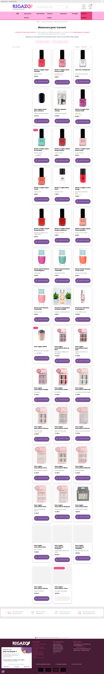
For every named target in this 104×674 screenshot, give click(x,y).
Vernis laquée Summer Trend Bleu (62, 269)
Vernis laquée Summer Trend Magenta (41, 269)
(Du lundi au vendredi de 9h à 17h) (82, 648)
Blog (54, 653)
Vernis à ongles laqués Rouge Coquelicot (62, 229)
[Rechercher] (52, 6)
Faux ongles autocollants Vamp (61, 388)
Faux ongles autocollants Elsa (40, 546)
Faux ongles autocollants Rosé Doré (81, 348)
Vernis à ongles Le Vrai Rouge (83, 188)
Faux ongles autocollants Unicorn (82, 427)
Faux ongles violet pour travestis (40, 110)
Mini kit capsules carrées (60, 110)
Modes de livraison (57, 645)
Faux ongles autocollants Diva (40, 505)
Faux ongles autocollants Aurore (41, 587)
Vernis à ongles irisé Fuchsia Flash (82, 110)
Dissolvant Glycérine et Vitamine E (82, 308)
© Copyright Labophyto (61, 664)
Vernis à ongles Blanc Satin (62, 188)
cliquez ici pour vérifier (64, 637)
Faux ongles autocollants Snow (40, 467)
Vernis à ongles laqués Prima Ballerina (82, 229)
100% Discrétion (57, 644)
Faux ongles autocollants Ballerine (82, 467)
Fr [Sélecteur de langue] (100, 1)
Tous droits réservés (76, 664)
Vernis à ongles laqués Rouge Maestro (41, 229)
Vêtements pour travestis (38, 657)
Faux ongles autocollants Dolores (41, 427)
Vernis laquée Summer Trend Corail (82, 269)
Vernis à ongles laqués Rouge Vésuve (62, 149)
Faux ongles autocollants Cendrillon (79, 547)
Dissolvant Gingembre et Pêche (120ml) (62, 308)
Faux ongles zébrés (40, 346)
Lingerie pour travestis (37, 651)
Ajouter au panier (42, 81)
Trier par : (77, 47)
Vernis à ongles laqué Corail (41, 188)
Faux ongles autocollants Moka (61, 467)
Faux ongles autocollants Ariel (81, 505)
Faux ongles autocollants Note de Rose (62, 348)
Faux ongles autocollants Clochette (59, 547)
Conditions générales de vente (43, 664)
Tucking (34, 656)
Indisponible (62, 598)
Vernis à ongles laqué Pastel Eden (41, 149)
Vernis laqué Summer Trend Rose (41, 308)
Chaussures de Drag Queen (39, 644)
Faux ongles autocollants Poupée (41, 388)
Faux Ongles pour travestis (42, 41)
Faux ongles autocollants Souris (61, 427)
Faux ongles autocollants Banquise (62, 505)
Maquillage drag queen (38, 653)
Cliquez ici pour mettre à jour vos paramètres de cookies (52, 673)
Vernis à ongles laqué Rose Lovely (82, 149)
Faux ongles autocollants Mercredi (82, 388)
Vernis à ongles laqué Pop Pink (41, 70)
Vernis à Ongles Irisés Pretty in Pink (62, 70)
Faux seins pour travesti (38, 647)
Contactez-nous (57, 651)
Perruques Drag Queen (38, 654)
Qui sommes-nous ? (58, 650)
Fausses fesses (36, 645)
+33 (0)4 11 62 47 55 (79, 647)
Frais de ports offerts (58, 647)
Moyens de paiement (58, 648)
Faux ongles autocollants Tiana (61, 587)
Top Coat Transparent (82, 70)
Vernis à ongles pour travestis (60, 41)
